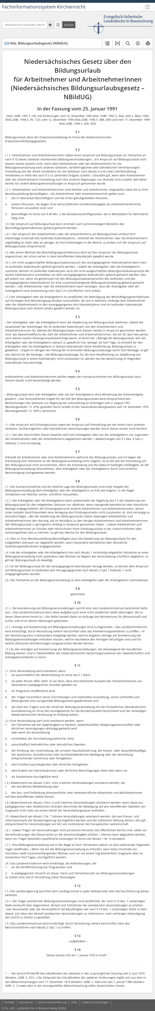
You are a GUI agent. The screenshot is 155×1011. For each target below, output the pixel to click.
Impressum (25, 1002)
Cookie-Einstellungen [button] (95, 1002)
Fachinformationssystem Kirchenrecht (44, 7)
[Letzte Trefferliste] (58, 24)
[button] (117, 43)
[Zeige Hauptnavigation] (147, 7)
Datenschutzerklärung (52, 1002)
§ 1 (80, 675)
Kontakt (9, 1002)
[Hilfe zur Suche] (50, 24)
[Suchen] (69, 24)
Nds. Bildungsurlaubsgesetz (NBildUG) (36, 43)
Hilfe (74, 1002)
